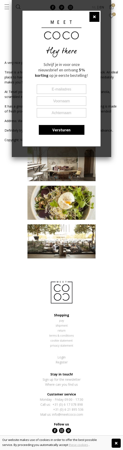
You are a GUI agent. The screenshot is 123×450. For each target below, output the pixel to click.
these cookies (78, 445)
